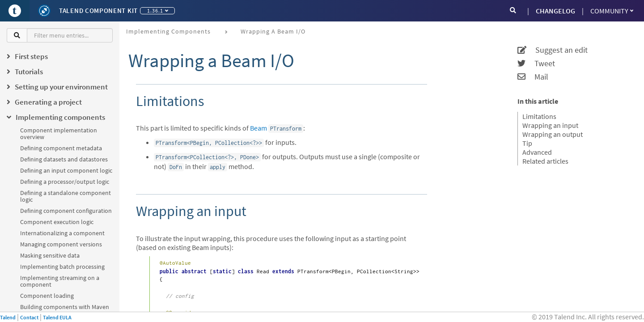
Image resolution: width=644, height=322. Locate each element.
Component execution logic (56, 222)
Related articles (545, 161)
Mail (532, 76)
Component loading (47, 296)
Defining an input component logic (66, 170)
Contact (29, 317)
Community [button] (611, 10)
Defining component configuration (66, 211)
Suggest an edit (552, 50)
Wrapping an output (552, 134)
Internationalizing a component (62, 233)
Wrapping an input (550, 125)
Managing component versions (61, 244)
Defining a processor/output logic (64, 182)
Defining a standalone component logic (65, 196)
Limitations (539, 116)
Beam (258, 127)
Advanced (537, 152)
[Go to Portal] (15, 10)
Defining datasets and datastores (64, 159)
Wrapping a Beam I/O (273, 31)
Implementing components (168, 31)
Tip (527, 143)
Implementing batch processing (62, 267)
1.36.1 (157, 10)
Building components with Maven (64, 307)
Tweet (536, 63)
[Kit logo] (44, 10)
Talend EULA (57, 317)
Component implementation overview (58, 133)
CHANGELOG (555, 10)
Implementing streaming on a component (59, 281)
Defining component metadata (61, 148)
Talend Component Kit (98, 10)
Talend (8, 317)
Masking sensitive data (50, 255)
